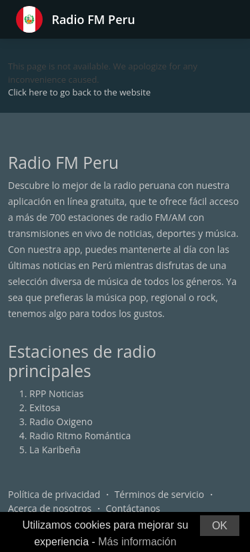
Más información (137, 541)
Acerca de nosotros (49, 508)
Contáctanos (133, 508)
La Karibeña (55, 449)
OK (219, 525)
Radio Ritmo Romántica (80, 435)
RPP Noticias (56, 393)
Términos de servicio (160, 494)
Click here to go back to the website (79, 92)
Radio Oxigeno (61, 421)
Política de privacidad (54, 494)
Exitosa (45, 407)
